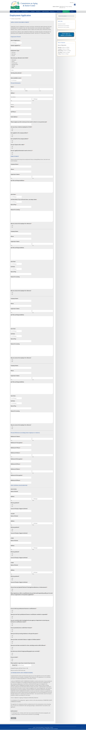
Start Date (13, 194)
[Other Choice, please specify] (32, 70)
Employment (66, 11)
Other (13, 67)
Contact (71, 11)
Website (13, 66)
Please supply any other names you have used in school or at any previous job (29, 122)
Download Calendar (62, 23)
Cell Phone (13, 111)
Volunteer (38, 11)
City (11, 100)
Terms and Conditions (39, 727)
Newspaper (14, 60)
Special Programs (26, 11)
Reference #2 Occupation (17, 459)
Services (18, 11)
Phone (12, 106)
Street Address (13, 96)
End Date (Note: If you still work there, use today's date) (24, 199)
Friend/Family (14, 63)
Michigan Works (15, 64)
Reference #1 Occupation (17, 442)
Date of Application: (15, 40)
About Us (59, 11)
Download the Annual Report (63, 25)
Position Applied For (16, 45)
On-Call (13, 55)
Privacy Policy (47, 727)
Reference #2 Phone (15, 464)
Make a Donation (45, 11)
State (33, 100)
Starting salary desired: (16, 73)
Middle (26, 90)
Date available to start (16, 78)
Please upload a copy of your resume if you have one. (23, 663)
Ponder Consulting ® (55, 728)
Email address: (14, 117)
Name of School (14, 491)
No (12, 130)
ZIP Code (12, 104)
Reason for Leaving (15, 209)
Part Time (14, 54)
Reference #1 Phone (15, 447)
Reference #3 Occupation (17, 475)
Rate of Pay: (14, 204)
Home (13, 11)
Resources (52, 11)
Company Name (15, 164)
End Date (13, 266)
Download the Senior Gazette (63, 27)
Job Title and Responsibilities (18, 180)
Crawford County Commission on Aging (26, 5)
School (13, 61)
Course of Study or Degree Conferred (19, 508)
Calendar (33, 11)
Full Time (13, 52)
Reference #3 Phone (15, 480)
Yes (12, 129)
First (11, 90)
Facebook (75, 4)
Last (40, 90)
